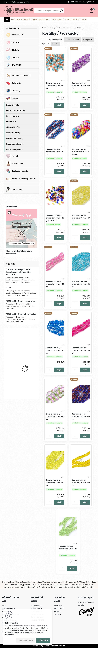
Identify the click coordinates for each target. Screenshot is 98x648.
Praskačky (77, 28)
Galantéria (13, 83)
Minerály (12, 156)
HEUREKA (57, 611)
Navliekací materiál (17, 171)
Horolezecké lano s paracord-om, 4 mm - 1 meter (27, 364)
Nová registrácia (88, 2)
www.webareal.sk (58, 646)
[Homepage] (7, 19)
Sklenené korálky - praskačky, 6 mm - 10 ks (81, 85)
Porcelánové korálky (14, 144)
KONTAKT (77, 19)
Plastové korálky (13, 133)
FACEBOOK (58, 606)
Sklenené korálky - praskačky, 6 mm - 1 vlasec (80, 152)
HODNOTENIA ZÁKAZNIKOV (61, 19)
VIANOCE (12, 58)
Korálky (12, 98)
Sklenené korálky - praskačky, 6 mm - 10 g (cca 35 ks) (55, 218)
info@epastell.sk (10, 2)
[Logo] (19, 10)
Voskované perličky (14, 149)
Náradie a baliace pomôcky (20, 179)
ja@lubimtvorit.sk (23, 2)
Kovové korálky (12, 116)
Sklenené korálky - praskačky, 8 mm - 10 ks (55, 85)
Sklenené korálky (13, 127)
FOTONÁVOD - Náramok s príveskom (21, 314)
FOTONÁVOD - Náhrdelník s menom (21, 301)
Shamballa (11, 122)
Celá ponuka (14, 189)
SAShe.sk (57, 614)
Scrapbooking (15, 163)
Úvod (44, 28)
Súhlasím (43, 640)
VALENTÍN (13, 42)
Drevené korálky (13, 105)
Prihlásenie (74, 2)
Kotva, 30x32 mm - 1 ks (27, 339)
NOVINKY (12, 50)
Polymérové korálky (14, 138)
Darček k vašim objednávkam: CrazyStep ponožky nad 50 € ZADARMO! (19, 272)
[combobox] (72, 39)
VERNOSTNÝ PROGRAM (40, 19)
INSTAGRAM (58, 609)
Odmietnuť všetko (26, 640)
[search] (61, 10)
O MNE (8, 288)
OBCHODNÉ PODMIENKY (20, 19)
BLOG (84, 19)
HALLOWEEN (13, 65)
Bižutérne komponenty (18, 75)
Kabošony (13, 90)
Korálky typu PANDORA (15, 110)
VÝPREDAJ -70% (15, 35)
